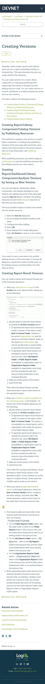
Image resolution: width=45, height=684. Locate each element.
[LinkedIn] (10, 635)
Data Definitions (8, 624)
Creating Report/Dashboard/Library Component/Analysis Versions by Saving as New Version (24, 113)
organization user (27, 336)
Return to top (8, 646)
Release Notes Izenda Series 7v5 (15, 615)
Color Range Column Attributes (14, 629)
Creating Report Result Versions (19, 119)
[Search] (22, 24)
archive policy (7, 161)
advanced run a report (24, 287)
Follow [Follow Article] (6, 53)
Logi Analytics (7, 16)
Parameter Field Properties (12, 610)
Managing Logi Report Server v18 (16, 19)
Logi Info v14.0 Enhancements (14, 619)
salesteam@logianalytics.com (25, 671)
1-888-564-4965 (24, 668)
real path (25, 200)
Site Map (29, 681)
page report (27, 487)
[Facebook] (3, 635)
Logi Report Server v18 (34, 16)
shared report (28, 342)
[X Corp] (6, 635)
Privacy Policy (21, 681)
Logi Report (18, 16)
